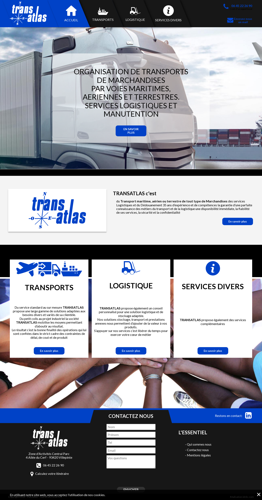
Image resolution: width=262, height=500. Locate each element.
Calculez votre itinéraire (52, 473)
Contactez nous (198, 450)
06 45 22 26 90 (53, 465)
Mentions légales (199, 455)
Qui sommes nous (199, 444)
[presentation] (131, 477)
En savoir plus (131, 130)
